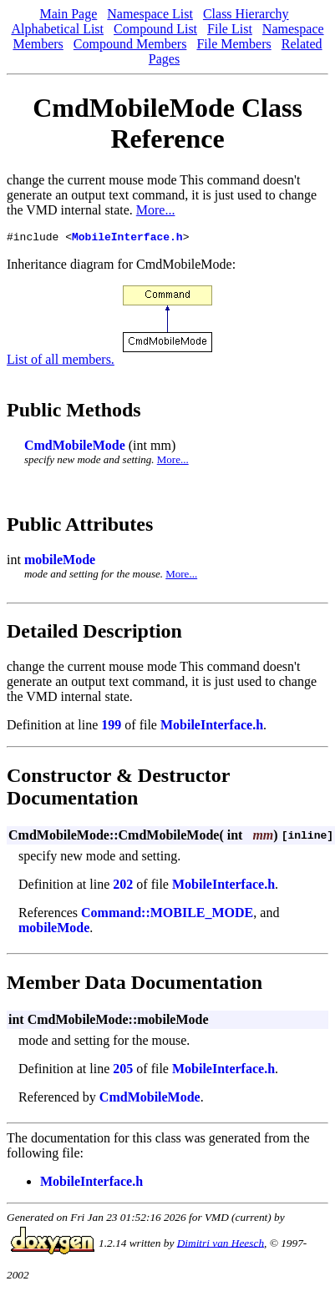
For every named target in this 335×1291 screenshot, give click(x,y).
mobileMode (59, 562)
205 (123, 1071)
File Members (233, 44)
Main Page (68, 14)
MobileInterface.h (127, 238)
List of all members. (60, 362)
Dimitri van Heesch (220, 1244)
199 (111, 727)
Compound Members (130, 44)
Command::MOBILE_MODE (167, 915)
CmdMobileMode (74, 448)
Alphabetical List (57, 29)
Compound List (155, 29)
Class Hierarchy (246, 14)
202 (123, 887)
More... (155, 210)
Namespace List (150, 14)
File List (229, 29)
